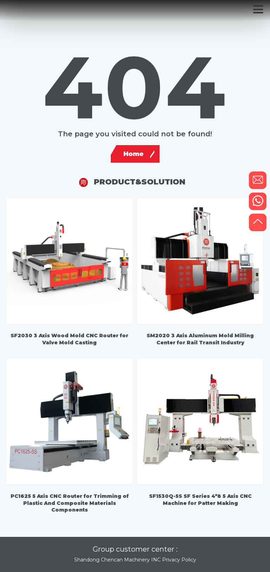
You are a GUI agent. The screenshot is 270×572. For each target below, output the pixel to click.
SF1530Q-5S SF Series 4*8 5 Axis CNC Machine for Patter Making (200, 499)
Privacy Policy (179, 560)
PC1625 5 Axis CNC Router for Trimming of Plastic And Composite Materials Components (70, 503)
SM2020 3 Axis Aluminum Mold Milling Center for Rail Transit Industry (200, 339)
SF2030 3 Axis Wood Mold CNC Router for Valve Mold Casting (69, 339)
